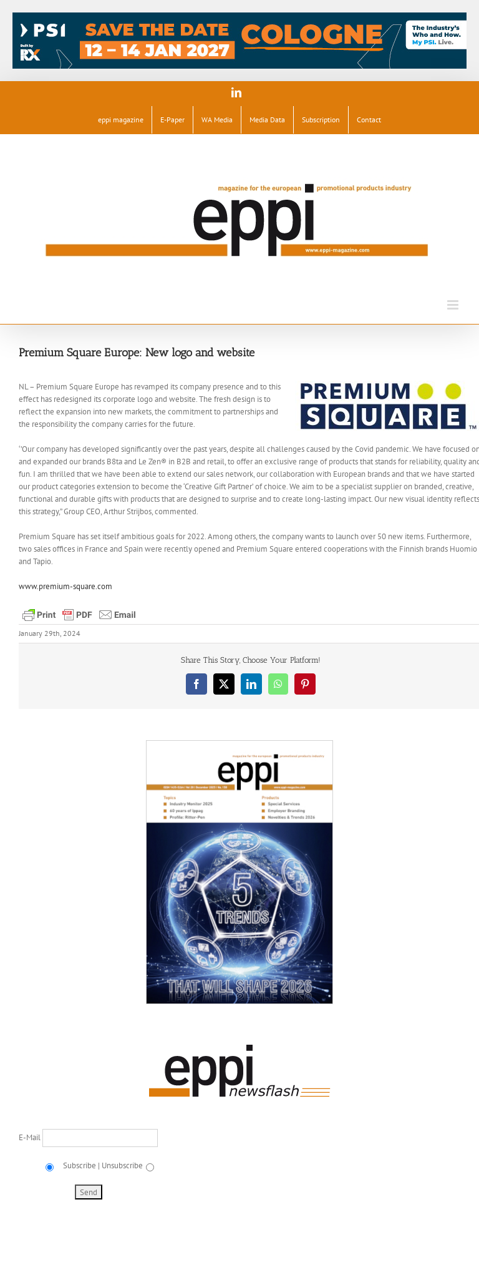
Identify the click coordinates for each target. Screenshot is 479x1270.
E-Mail (30, 1137)
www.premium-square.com (65, 586)
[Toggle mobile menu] (453, 304)
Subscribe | (80, 1165)
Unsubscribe (122, 1165)
